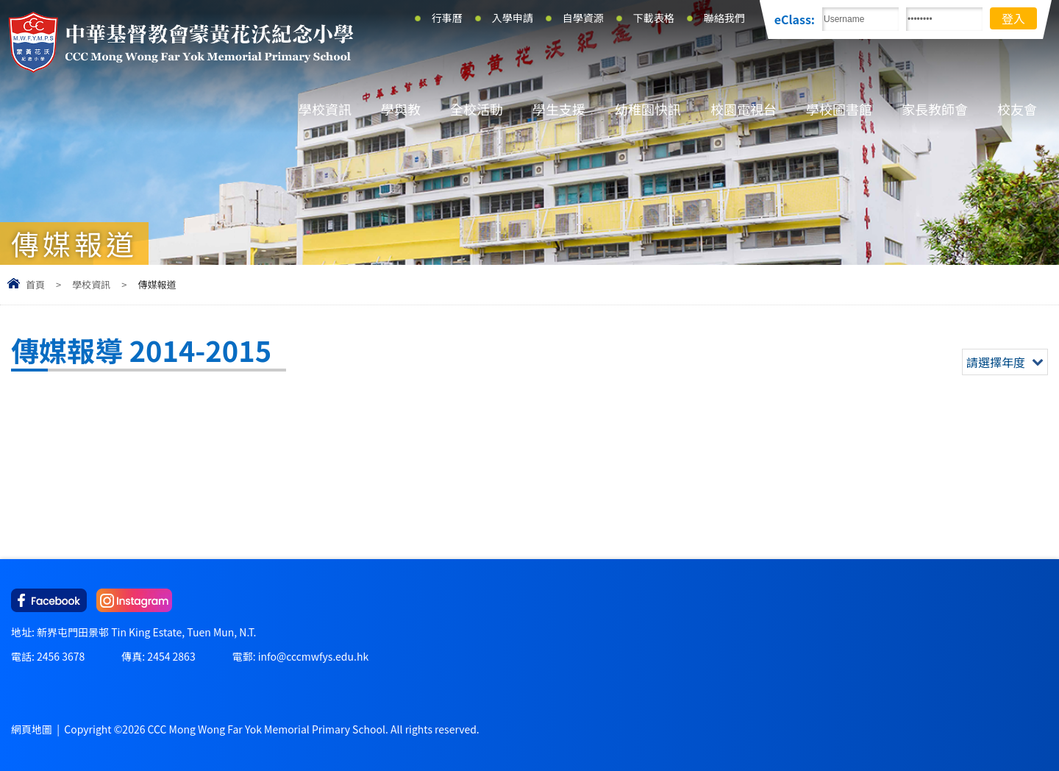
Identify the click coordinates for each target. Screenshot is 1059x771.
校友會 (1017, 108)
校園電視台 (743, 108)
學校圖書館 (839, 108)
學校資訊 (325, 108)
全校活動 (476, 108)
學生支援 (558, 108)
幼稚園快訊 (648, 108)
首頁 (35, 284)
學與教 (401, 108)
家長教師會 (935, 108)
